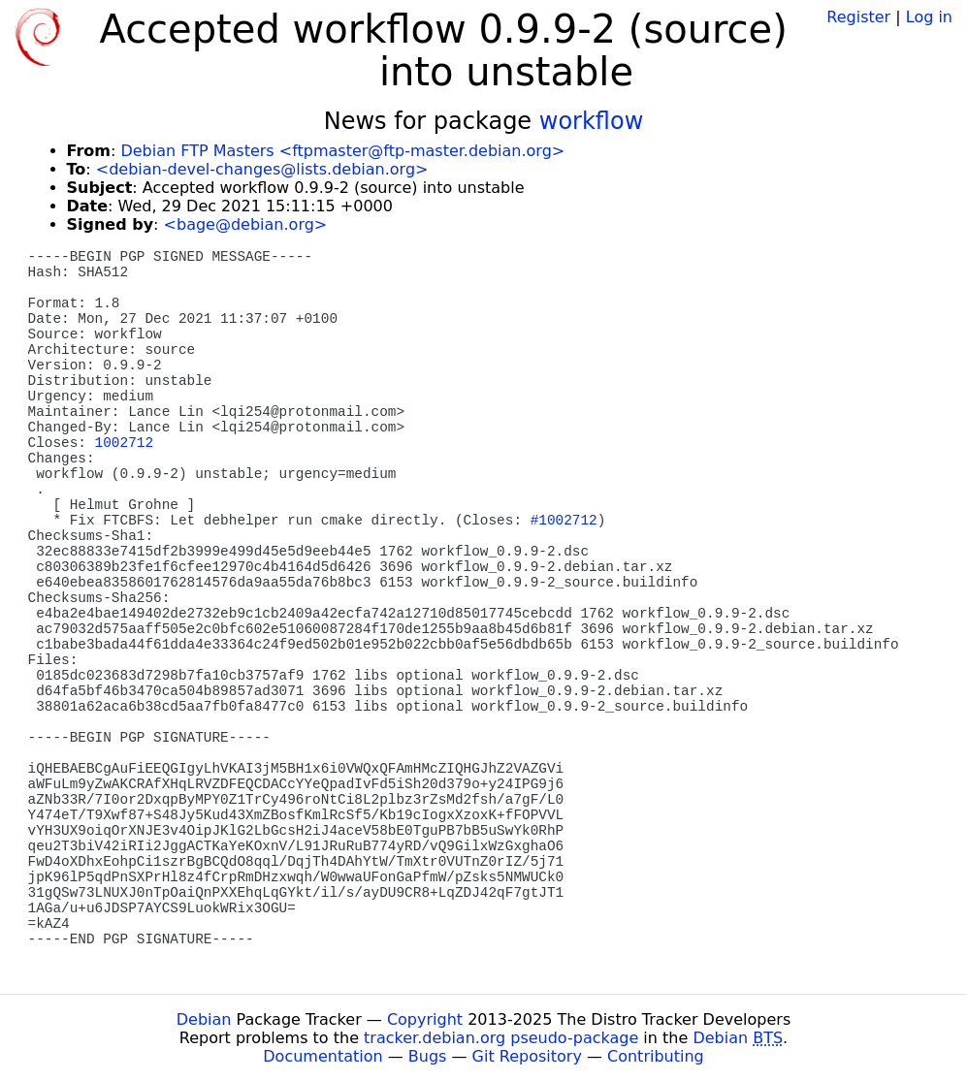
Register (858, 17)
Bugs (427, 1056)
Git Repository (527, 1056)
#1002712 (564, 520)
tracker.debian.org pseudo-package (501, 1038)
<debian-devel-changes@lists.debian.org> (262, 169)
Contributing (655, 1056)
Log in (929, 17)
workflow (591, 121)
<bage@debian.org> (246, 224)
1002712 (124, 443)
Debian (204, 1019)
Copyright (425, 1019)
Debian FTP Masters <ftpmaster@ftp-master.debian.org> (342, 151)
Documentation (322, 1056)
